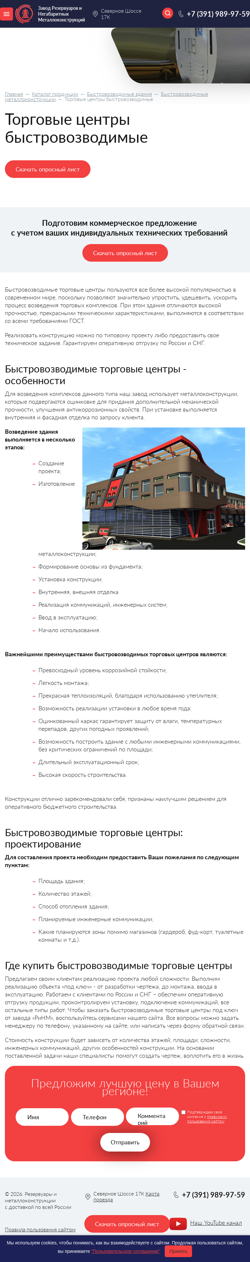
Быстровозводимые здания (119, 94)
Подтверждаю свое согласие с (207, 1117)
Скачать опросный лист (48, 169)
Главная (14, 94)
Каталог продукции (55, 94)
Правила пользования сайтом (40, 1229)
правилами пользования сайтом (207, 1119)
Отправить (125, 1142)
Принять (179, 1251)
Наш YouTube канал (216, 1222)
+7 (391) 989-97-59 (218, 13)
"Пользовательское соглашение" (125, 1251)
